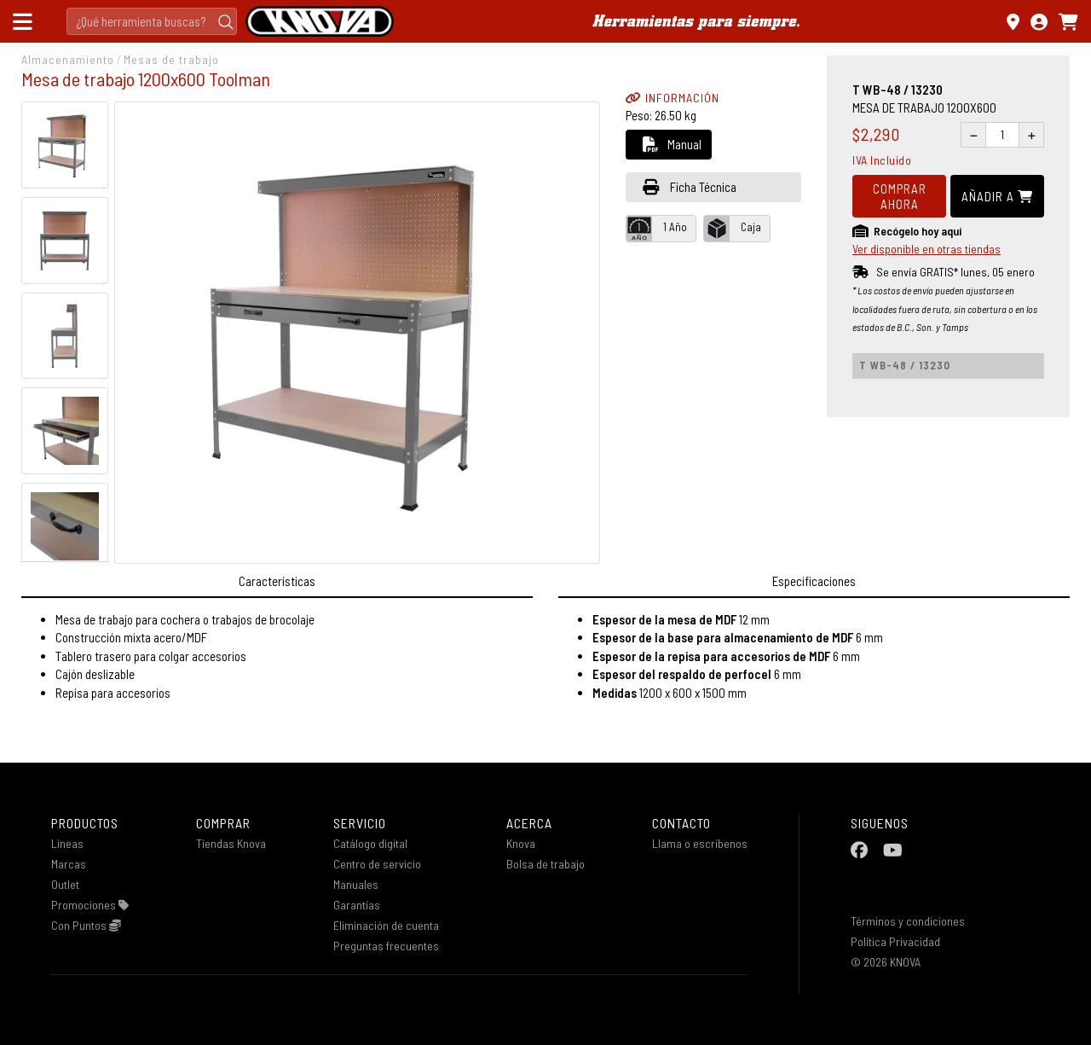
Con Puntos (86, 925)
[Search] (151, 21)
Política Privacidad (895, 941)
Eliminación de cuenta (386, 925)
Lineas (67, 843)
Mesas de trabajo (171, 59)
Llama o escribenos (700, 843)
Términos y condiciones (908, 921)
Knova (520, 843)
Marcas (68, 863)
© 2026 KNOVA (886, 962)
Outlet (65, 884)
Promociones (90, 904)
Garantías (356, 904)
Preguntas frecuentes (386, 945)
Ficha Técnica (689, 186)
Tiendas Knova (231, 843)
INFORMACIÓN (672, 97)
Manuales (355, 884)
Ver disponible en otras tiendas (926, 248)
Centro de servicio (377, 863)
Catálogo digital (370, 843)
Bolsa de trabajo (545, 863)
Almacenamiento (67, 59)
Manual (672, 144)
